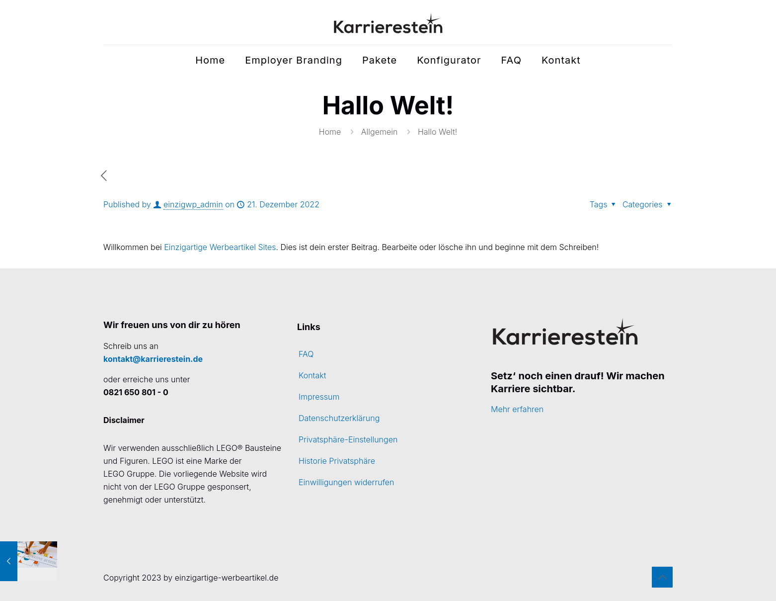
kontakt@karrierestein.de (153, 359)
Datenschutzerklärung (339, 418)
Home (330, 132)
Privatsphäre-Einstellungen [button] (348, 439)
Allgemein (379, 132)
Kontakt (312, 375)
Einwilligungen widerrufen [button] (346, 482)
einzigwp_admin (193, 204)
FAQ (306, 354)
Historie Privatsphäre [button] (337, 461)
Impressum (319, 397)
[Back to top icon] (662, 577)
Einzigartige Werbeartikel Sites (220, 247)
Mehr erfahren (517, 409)
